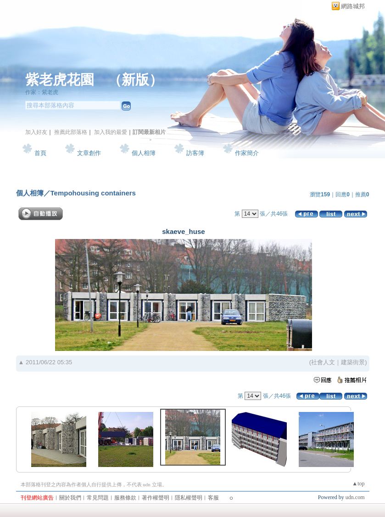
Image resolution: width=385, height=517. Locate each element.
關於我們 (70, 498)
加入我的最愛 (110, 132)
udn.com (355, 497)
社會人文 (323, 362)
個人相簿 (144, 153)
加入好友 (36, 132)
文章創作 (89, 153)
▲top (358, 483)
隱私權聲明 (188, 498)
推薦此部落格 (70, 132)
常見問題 (98, 498)
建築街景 (353, 362)
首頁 (40, 153)
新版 (135, 79)
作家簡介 (247, 153)
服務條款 (125, 498)
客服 (213, 498)
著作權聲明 (155, 498)
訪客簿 (195, 153)
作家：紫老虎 (41, 92)
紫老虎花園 (59, 79)
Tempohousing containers (93, 193)
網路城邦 (353, 6)
